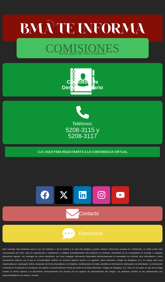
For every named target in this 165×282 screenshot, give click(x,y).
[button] (82, 152)
